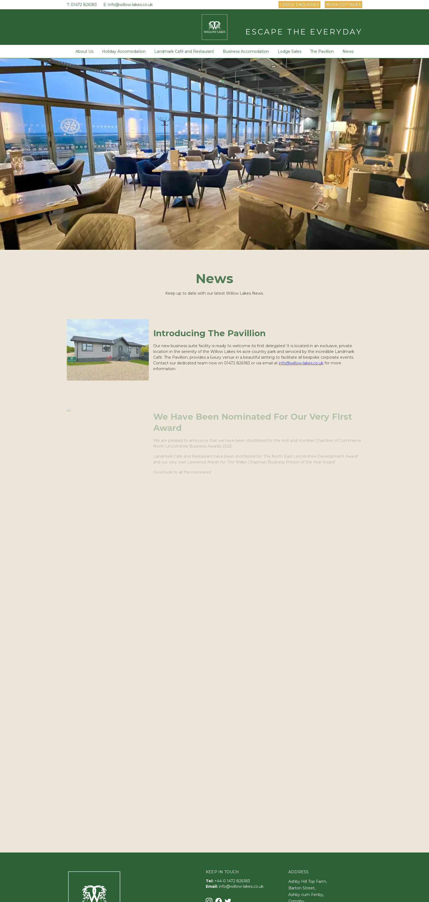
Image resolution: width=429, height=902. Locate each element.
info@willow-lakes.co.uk (130, 4)
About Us (84, 51)
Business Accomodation (246, 51)
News (348, 51)
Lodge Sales (289, 51)
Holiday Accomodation (124, 51)
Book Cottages (343, 4)
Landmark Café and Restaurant (184, 51)
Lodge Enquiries (299, 4)
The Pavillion (322, 51)
